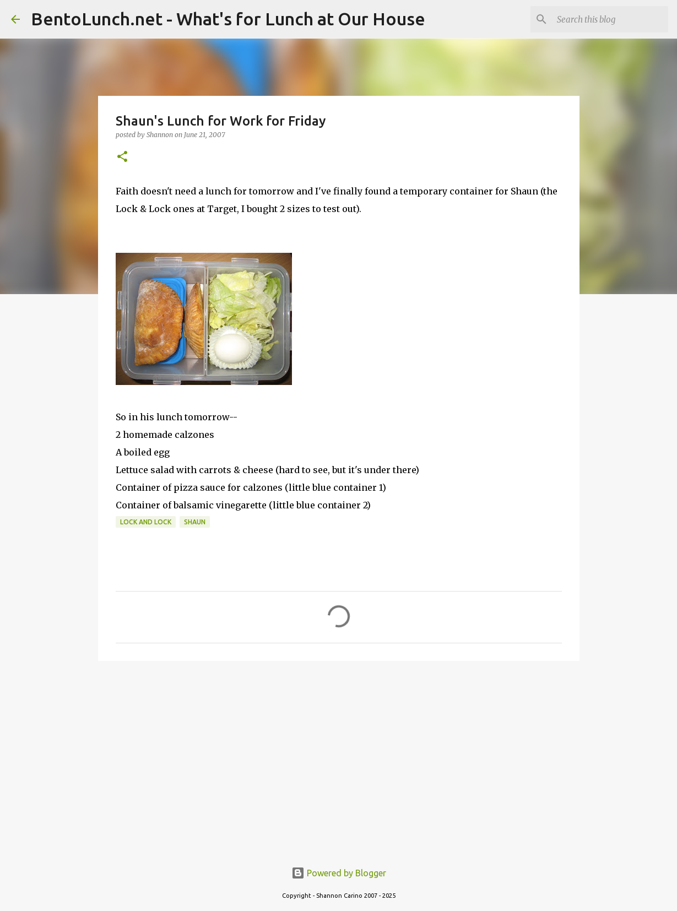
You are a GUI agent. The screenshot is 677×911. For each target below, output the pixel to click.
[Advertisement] (339, 754)
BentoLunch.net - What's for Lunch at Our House (228, 19)
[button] (122, 157)
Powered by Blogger (338, 873)
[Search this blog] (610, 19)
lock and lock (145, 521)
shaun (194, 521)
